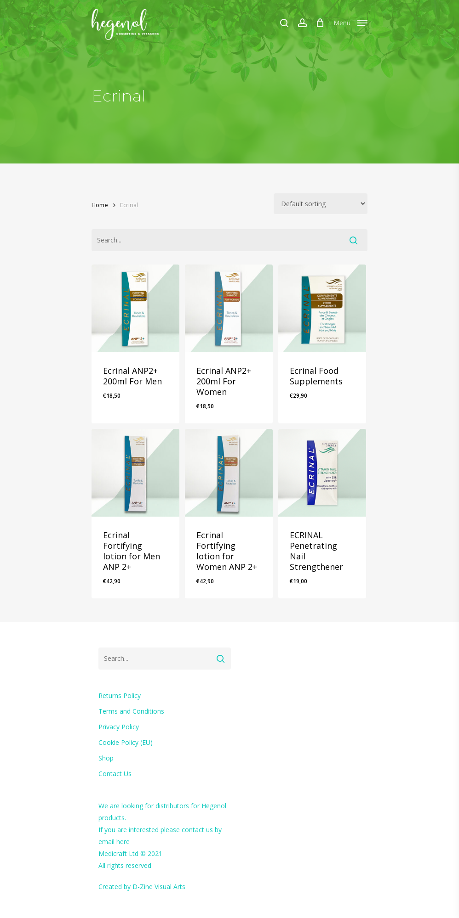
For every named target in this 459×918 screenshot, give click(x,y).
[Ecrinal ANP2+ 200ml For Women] (229, 308)
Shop (106, 758)
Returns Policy (119, 695)
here (123, 841)
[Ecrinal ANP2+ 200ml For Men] (135, 308)
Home (100, 205)
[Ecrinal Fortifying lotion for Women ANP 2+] (229, 473)
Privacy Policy (118, 726)
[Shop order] (320, 203)
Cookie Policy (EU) (125, 742)
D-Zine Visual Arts (158, 886)
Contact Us (115, 773)
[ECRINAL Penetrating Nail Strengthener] (322, 473)
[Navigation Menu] (350, 21)
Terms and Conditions (131, 711)
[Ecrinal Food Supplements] (322, 308)
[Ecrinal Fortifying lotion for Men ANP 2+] (135, 473)
